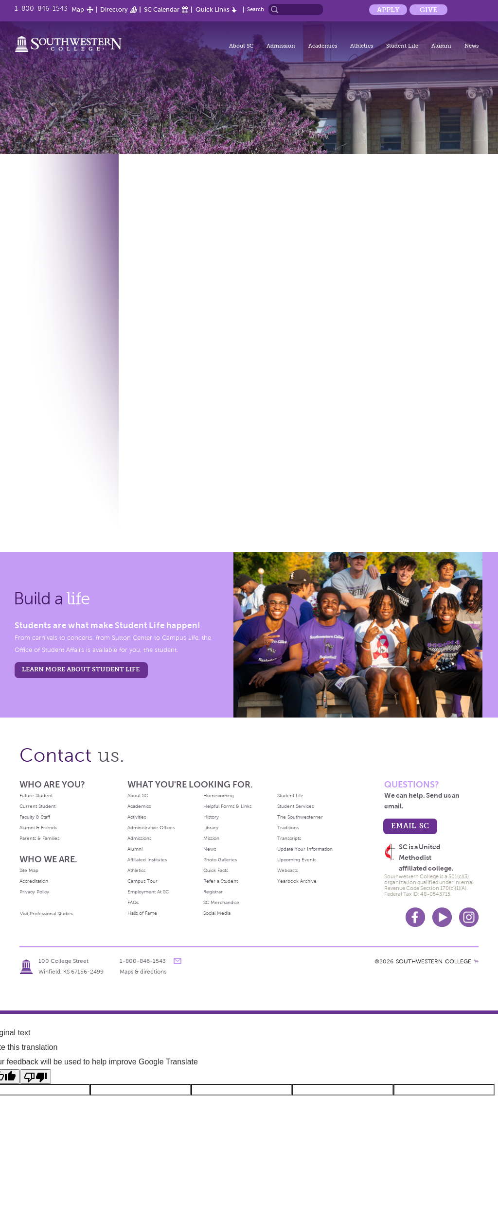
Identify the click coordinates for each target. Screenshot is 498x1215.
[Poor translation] (35, 1076)
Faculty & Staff (34, 817)
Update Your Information (305, 849)
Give (428, 10)
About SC (241, 46)
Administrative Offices (151, 827)
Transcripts (289, 838)
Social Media (217, 913)
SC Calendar (161, 9)
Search (255, 9)
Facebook (415, 917)
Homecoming (218, 795)
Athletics (361, 46)
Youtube (442, 917)
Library (210, 827)
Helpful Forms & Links (227, 806)
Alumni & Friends (38, 827)
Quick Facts (215, 870)
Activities (136, 817)
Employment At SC (148, 891)
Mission (211, 838)
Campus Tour (142, 881)
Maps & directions (143, 971)
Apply (388, 10)
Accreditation (33, 881)
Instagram (469, 917)
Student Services (295, 806)
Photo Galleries (220, 859)
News (471, 46)
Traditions (288, 827)
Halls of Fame (142, 913)
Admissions (139, 838)
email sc (410, 825)
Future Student (36, 795)
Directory (114, 9)
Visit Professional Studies (46, 913)
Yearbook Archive (297, 881)
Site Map (28, 870)
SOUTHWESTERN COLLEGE (433, 961)
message (177, 961)
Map (77, 9)
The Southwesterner (300, 817)
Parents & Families (39, 838)
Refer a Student (220, 881)
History (211, 817)
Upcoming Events (296, 859)
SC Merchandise (221, 902)
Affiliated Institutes (147, 859)
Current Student (37, 806)
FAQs (133, 902)
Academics (322, 46)
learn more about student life (81, 669)
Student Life (402, 46)
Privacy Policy (34, 891)
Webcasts (287, 870)
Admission (281, 46)
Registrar (213, 891)
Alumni (441, 46)
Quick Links (213, 9)
